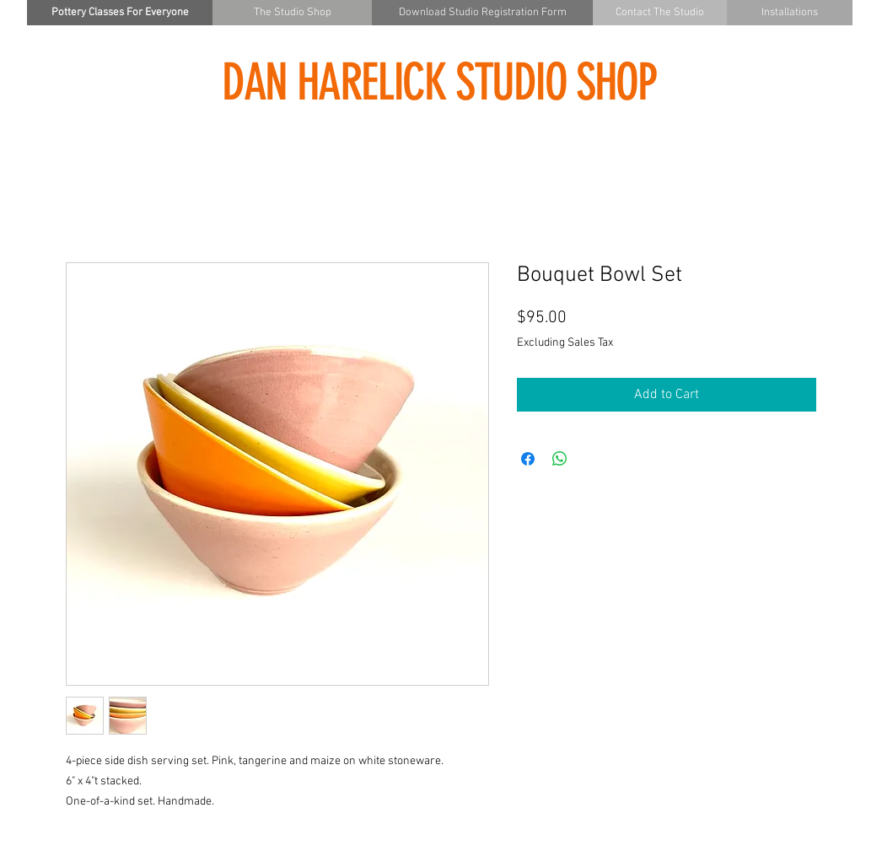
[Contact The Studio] (659, 12)
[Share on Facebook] (528, 459)
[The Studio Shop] (292, 12)
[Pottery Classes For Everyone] (120, 12)
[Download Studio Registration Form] (482, 12)
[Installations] (789, 12)
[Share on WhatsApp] (560, 459)
